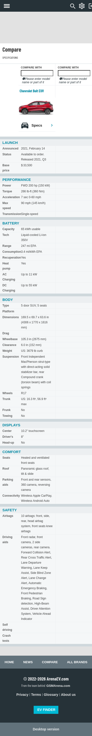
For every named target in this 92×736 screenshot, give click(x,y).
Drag (5, 333)
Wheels (7, 393)
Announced (10, 148)
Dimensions (10, 317)
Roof (5, 468)
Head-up (8, 442)
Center (7, 431)
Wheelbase (10, 339)
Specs (42, 125)
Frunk (6, 410)
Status (6, 154)
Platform (8, 311)
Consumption (11, 251)
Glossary (51, 695)
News (28, 662)
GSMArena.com (58, 686)
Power (6, 185)
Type (5, 305)
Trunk (6, 399)
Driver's (7, 436)
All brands (77, 662)
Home (9, 662)
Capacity (8, 229)
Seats (6, 457)
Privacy (22, 695)
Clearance (9, 345)
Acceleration (11, 197)
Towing (7, 416)
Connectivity (11, 495)
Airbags (7, 516)
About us (68, 695)
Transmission (11, 214)
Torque (7, 191)
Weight (7, 351)
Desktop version (46, 729)
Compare (50, 662)
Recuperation (11, 257)
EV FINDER (46, 710)
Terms (36, 695)
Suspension (10, 356)
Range (6, 246)
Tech (5, 235)
